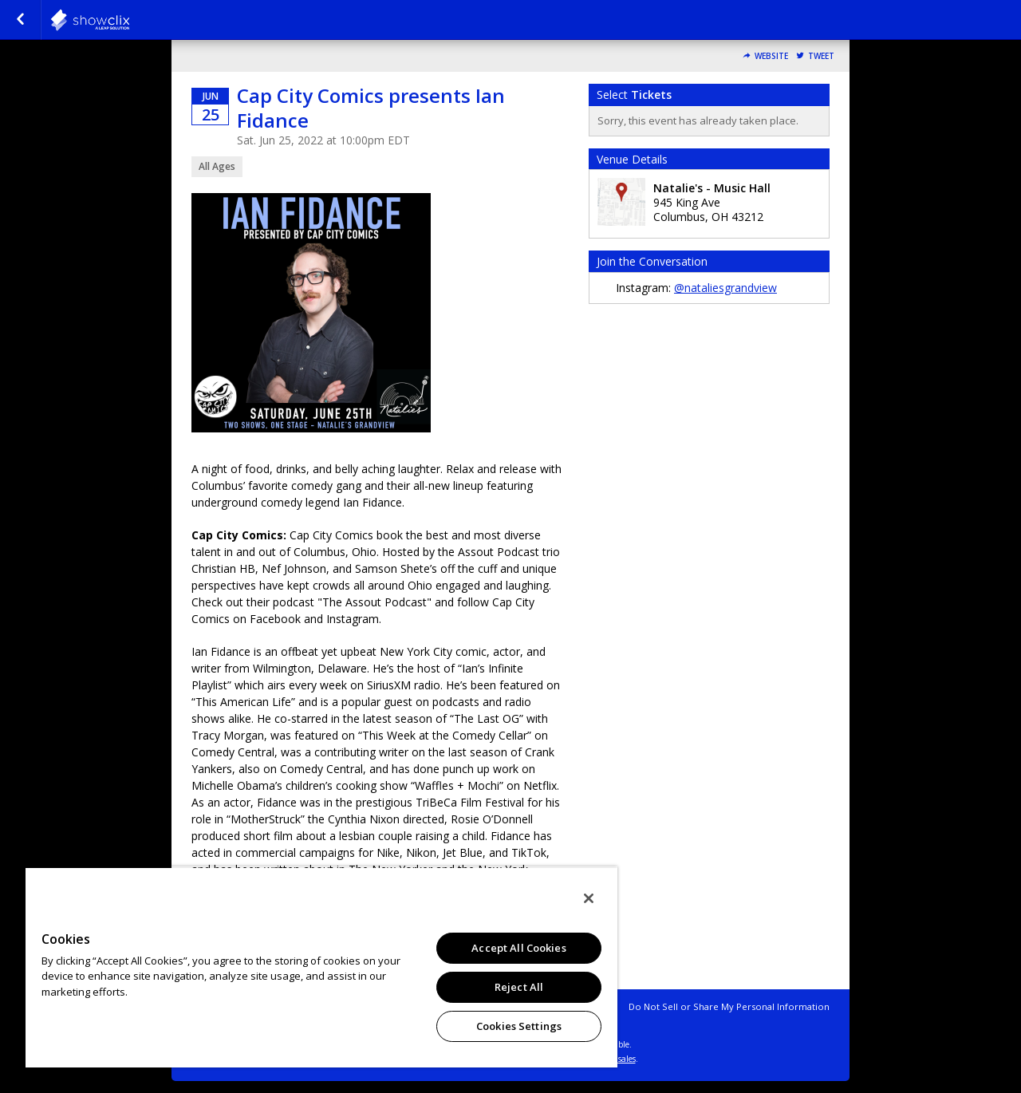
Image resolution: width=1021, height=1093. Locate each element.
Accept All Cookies (518, 948)
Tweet (821, 56)
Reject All (519, 987)
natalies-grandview (129, 20)
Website (771, 56)
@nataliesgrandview (725, 287)
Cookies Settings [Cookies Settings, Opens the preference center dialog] (519, 1026)
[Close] (588, 898)
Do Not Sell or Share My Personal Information (729, 1006)
